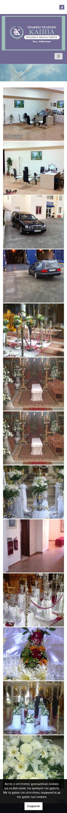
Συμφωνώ (33, 806)
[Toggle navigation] (58, 56)
